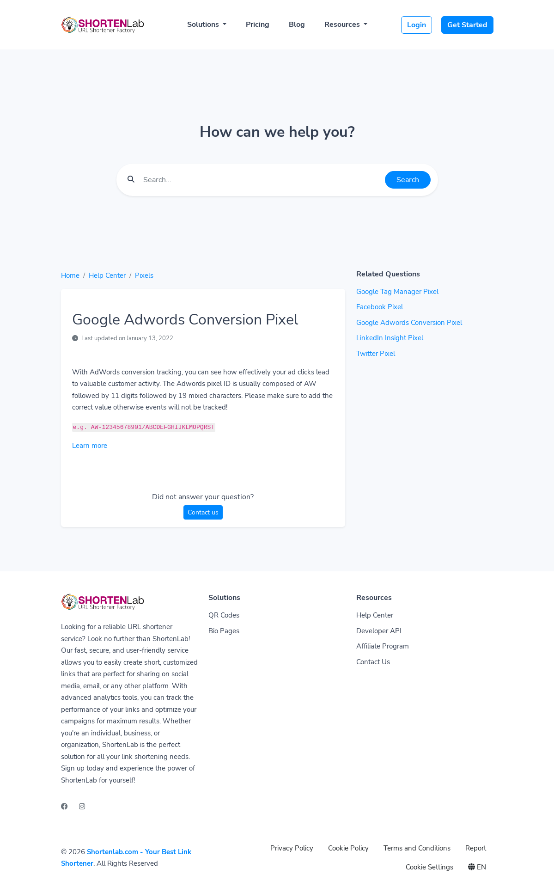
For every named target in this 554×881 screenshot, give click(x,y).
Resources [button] (343, 24)
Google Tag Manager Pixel (397, 291)
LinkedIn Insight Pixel (389, 338)
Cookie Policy (348, 848)
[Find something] (261, 179)
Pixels (144, 275)
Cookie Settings (429, 867)
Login (416, 25)
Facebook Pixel (379, 307)
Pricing (257, 24)
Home (70, 275)
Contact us (203, 512)
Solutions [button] (204, 24)
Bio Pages (223, 631)
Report (475, 848)
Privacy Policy (291, 848)
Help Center (107, 275)
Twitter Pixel (375, 353)
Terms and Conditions (417, 848)
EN (477, 867)
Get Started (467, 25)
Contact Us (373, 662)
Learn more (89, 445)
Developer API (379, 631)
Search (407, 180)
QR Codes (223, 615)
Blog (297, 24)
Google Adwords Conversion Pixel (409, 322)
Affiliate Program (382, 646)
